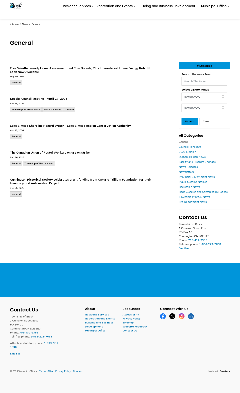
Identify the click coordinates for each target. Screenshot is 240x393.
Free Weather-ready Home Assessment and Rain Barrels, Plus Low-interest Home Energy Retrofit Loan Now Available (80, 70)
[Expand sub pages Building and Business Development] (197, 14)
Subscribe (204, 65)
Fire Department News (193, 201)
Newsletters (186, 171)
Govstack (225, 371)
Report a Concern (195, 4)
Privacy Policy (131, 318)
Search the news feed (196, 74)
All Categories (191, 135)
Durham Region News (192, 156)
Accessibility (164, 4)
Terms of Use (46, 371)
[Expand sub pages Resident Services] (92, 14)
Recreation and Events (115, 14)
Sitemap (128, 322)
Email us (184, 248)
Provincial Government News (197, 176)
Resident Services (77, 14)
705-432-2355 (197, 240)
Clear (206, 121)
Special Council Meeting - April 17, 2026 (38, 99)
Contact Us (214, 4)
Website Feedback (134, 326)
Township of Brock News (26, 109)
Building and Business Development (166, 14)
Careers (178, 4)
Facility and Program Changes (197, 161)
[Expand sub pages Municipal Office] (228, 14)
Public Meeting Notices (193, 181)
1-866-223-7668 (210, 244)
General (16, 82)
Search (189, 121)
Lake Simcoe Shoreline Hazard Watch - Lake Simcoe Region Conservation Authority (70, 126)
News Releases (52, 109)
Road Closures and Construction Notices (203, 191)
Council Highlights (190, 146)
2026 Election (187, 151)
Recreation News (189, 186)
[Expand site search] (226, 5)
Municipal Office (214, 14)
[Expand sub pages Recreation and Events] (134, 14)
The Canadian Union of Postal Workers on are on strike (50, 152)
